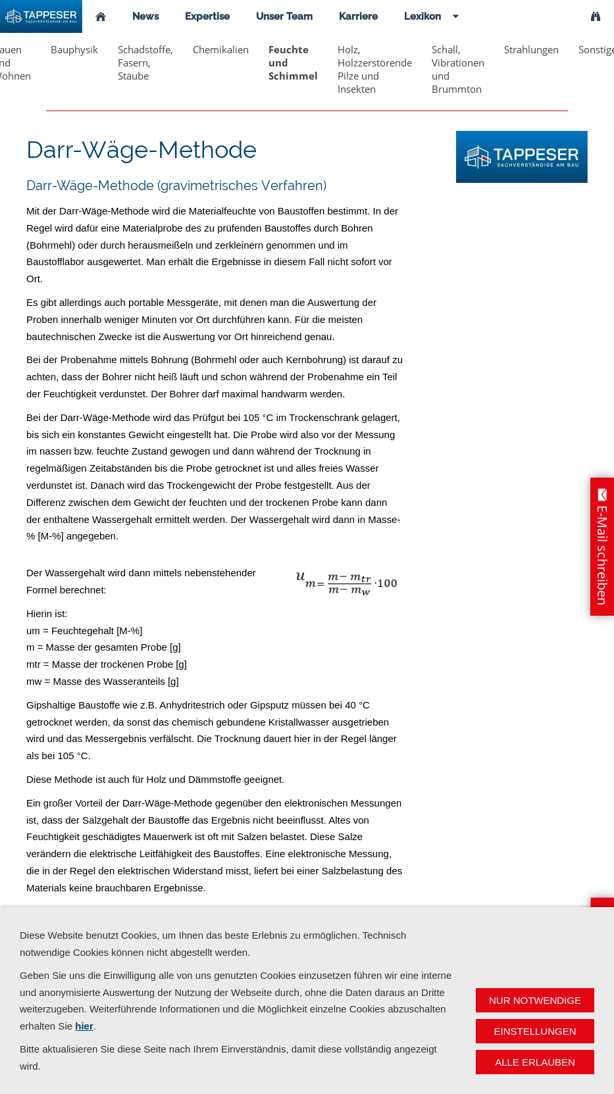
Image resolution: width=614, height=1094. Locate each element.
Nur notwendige (535, 1000)
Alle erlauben (535, 1062)
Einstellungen (535, 1031)
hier (84, 1026)
